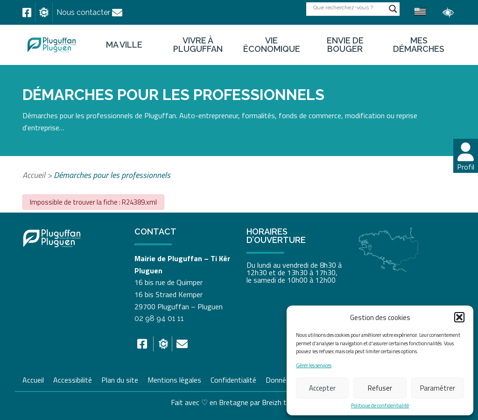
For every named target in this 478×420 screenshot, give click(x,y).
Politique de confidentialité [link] (380, 405)
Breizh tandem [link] (285, 402)
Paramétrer (437, 388)
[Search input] (348, 7)
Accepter (322, 388)
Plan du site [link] (119, 379)
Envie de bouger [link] (345, 44)
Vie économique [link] (271, 44)
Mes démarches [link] (418, 44)
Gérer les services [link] (313, 365)
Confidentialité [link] (233, 379)
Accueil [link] (33, 175)
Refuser (380, 388)
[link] (26, 12)
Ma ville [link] (124, 45)
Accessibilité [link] (72, 379)
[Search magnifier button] (393, 8)
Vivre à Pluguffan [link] (198, 44)
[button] (459, 317)
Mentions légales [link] (174, 379)
